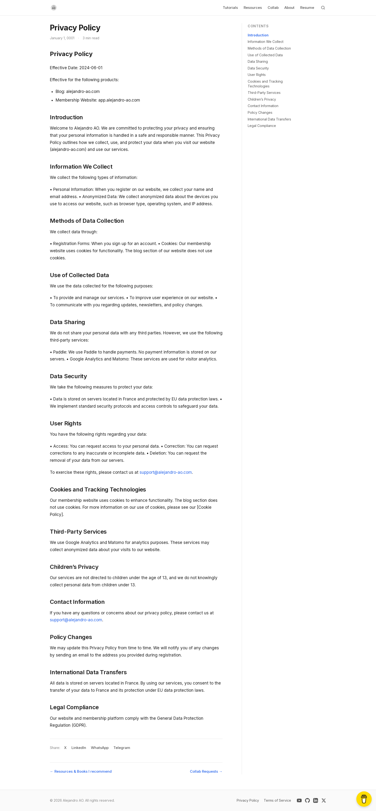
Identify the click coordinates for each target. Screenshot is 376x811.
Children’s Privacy (262, 99)
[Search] (323, 8)
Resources (253, 7)
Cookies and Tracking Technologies (265, 83)
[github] (307, 800)
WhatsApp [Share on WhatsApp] (100, 747)
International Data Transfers (269, 119)
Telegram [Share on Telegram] (121, 747)
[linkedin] (315, 800)
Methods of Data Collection (269, 48)
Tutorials (230, 7)
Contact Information (263, 106)
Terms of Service (277, 800)
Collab (273, 7)
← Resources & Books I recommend (81, 771)
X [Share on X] (65, 747)
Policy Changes (260, 112)
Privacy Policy (248, 800)
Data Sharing (258, 61)
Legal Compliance (262, 126)
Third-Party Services (264, 93)
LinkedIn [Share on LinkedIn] (78, 747)
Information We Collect (265, 42)
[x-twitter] (323, 800)
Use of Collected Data (265, 55)
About (289, 7)
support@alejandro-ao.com (166, 472)
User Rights (257, 75)
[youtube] (299, 800)
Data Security (258, 68)
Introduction (258, 35)
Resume (307, 7)
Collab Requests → (206, 771)
